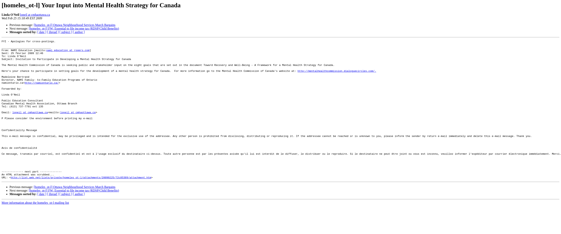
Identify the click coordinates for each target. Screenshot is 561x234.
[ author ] (79, 32)
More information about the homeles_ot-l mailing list (35, 230)
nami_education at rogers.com (67, 52)
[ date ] (41, 32)
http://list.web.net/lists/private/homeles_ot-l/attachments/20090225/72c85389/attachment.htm (81, 205)
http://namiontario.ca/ (42, 91)
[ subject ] (65, 32)
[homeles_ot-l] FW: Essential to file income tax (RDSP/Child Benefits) (74, 28)
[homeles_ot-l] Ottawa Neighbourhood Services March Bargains (74, 25)
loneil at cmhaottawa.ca (35, 14)
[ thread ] (53, 32)
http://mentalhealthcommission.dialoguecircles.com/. (337, 77)
